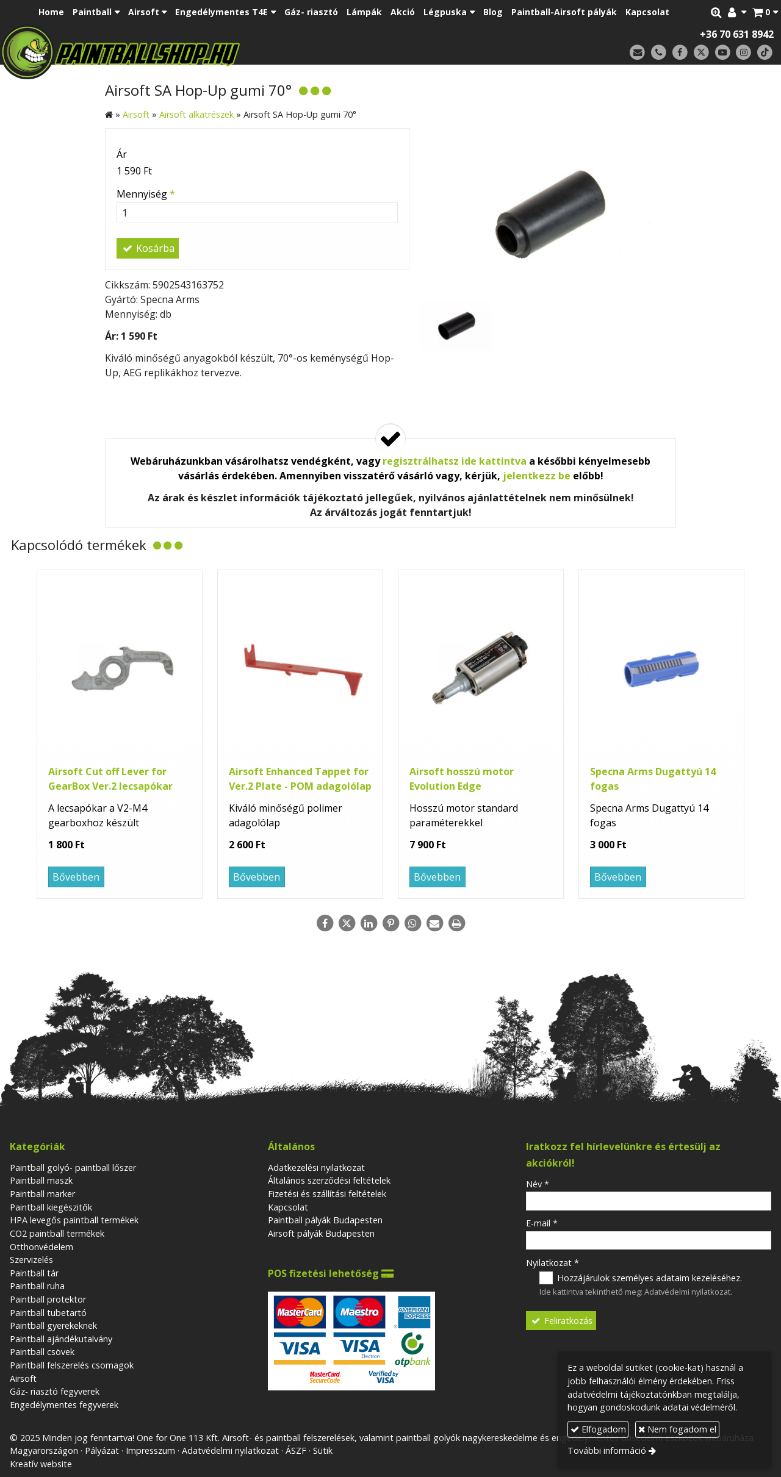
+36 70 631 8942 (737, 34)
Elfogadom (598, 1429)
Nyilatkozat (552, 1262)
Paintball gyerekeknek (53, 1325)
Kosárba (148, 248)
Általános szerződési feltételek (329, 1180)
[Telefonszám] (659, 53)
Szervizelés (31, 1259)
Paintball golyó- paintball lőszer (73, 1167)
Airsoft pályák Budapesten (321, 1233)
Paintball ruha (37, 1286)
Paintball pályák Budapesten (325, 1220)
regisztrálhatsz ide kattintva (455, 461)
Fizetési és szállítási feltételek (327, 1194)
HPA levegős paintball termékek (74, 1220)
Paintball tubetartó (48, 1312)
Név (537, 1184)
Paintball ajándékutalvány (61, 1339)
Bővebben (75, 877)
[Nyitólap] (206, 51)
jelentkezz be (536, 475)
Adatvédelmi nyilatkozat (687, 1291)
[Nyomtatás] (456, 923)
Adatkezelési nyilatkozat (316, 1167)
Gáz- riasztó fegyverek (54, 1391)
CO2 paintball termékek (57, 1233)
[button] (765, 12)
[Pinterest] (390, 923)
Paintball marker (42, 1194)
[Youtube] (723, 53)
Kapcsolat (288, 1207)
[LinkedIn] (368, 923)
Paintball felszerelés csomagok (72, 1365)
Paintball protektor (48, 1299)
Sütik (323, 1450)
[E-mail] (637, 53)
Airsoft (23, 1378)
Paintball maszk (41, 1180)
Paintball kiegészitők (51, 1207)
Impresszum (150, 1450)
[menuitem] (51, 12)
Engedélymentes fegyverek (64, 1405)
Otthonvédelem (41, 1247)
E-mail (542, 1223)
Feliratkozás (561, 1320)
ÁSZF (296, 1450)
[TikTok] (765, 53)
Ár (122, 154)
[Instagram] (743, 53)
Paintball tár (34, 1273)
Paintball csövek (42, 1351)
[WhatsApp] (412, 923)
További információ (606, 1450)
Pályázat (102, 1450)
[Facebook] (680, 53)
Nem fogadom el (677, 1429)
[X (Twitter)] (701, 53)
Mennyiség (146, 194)
